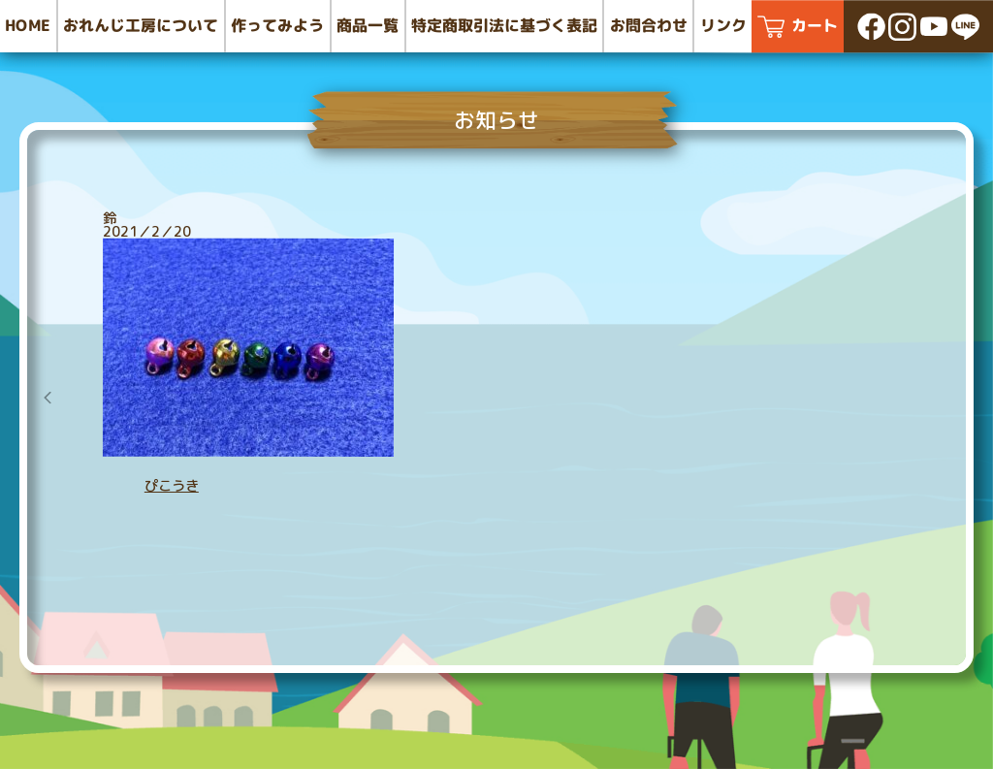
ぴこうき (171, 486)
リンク (723, 25)
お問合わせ (649, 25)
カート (814, 25)
